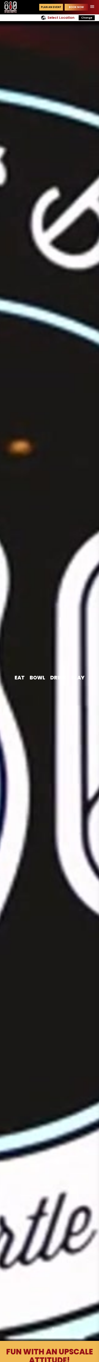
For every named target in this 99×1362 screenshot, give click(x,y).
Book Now (76, 7)
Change (86, 17)
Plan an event (51, 7)
